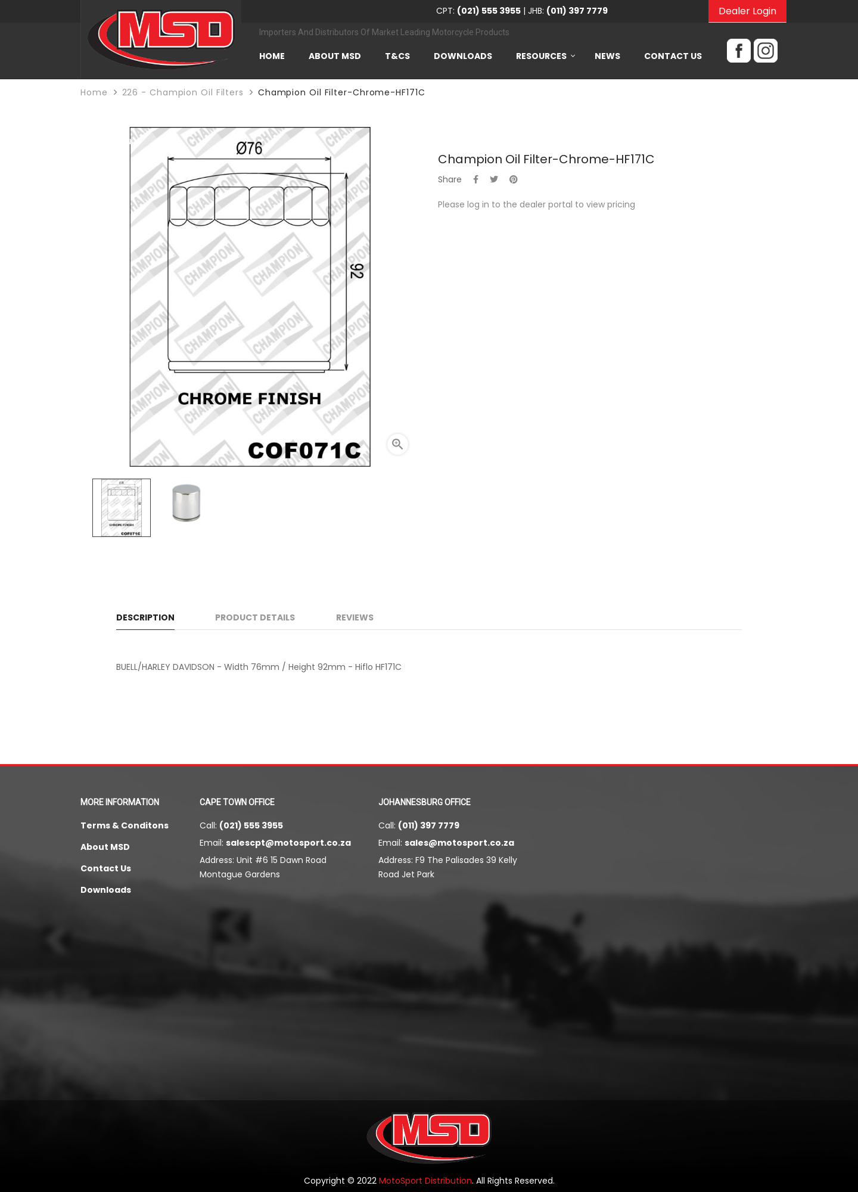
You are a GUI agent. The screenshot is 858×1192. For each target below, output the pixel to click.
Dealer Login (747, 11)
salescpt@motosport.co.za (288, 843)
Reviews (355, 617)
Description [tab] (145, 617)
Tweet (494, 179)
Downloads (105, 890)
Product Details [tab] (255, 617)
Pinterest (513, 179)
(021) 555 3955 (251, 825)
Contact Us (105, 868)
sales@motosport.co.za (459, 843)
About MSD (105, 847)
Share (475, 179)
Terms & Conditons (124, 825)
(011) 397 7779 (428, 825)
